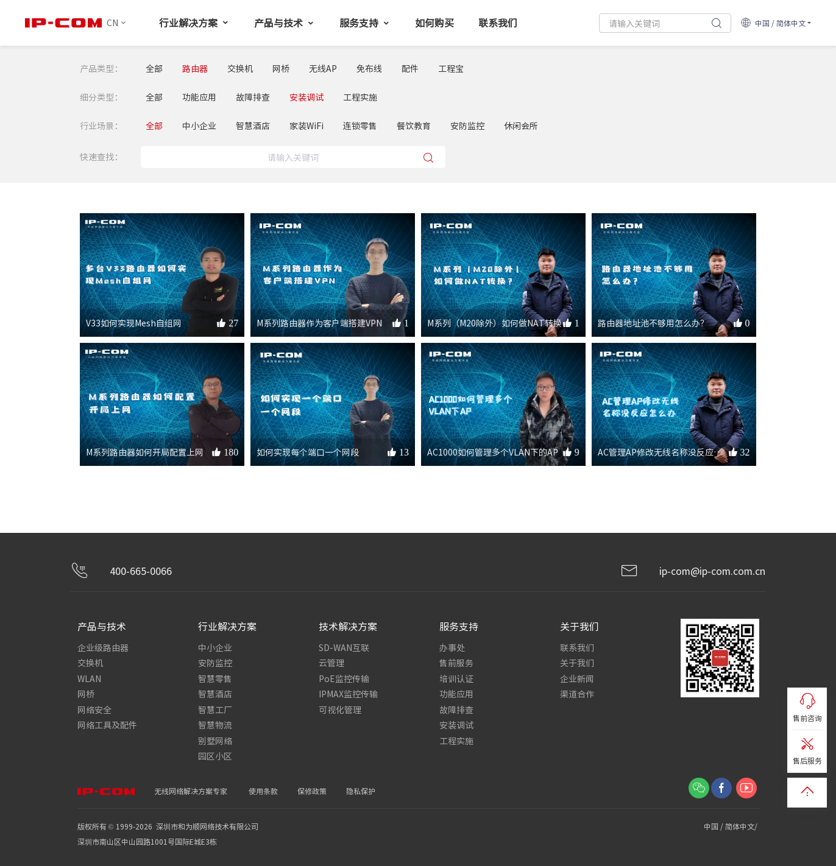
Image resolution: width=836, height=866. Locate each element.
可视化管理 (340, 708)
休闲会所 (521, 126)
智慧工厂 (215, 708)
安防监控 (467, 126)
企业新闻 (577, 678)
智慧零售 (215, 678)
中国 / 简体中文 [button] (773, 22)
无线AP (323, 69)
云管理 (331, 663)
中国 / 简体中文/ (731, 823)
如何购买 (434, 22)
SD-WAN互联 (344, 647)
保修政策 (312, 788)
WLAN (89, 678)
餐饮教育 (414, 126)
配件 (410, 69)
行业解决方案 (194, 23)
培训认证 (456, 678)
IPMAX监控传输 (348, 693)
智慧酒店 (253, 126)
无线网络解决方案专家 (190, 788)
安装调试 (306, 97)
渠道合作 (577, 693)
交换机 (240, 69)
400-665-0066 (121, 571)
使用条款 (263, 788)
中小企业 (199, 126)
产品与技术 (284, 22)
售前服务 (456, 663)
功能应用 (199, 97)
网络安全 (94, 708)
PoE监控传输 (344, 678)
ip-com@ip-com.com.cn (692, 571)
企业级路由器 (103, 647)
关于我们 (577, 663)
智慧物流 (215, 723)
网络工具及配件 (107, 723)
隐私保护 (360, 788)
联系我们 (497, 22)
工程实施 (360, 97)
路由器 (195, 69)
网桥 (280, 69)
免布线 (369, 69)
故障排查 (253, 97)
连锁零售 (360, 126)
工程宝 (451, 69)
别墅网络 (215, 739)
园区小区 (215, 754)
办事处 (452, 647)
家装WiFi (306, 126)
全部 (154, 69)
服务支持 (365, 22)
